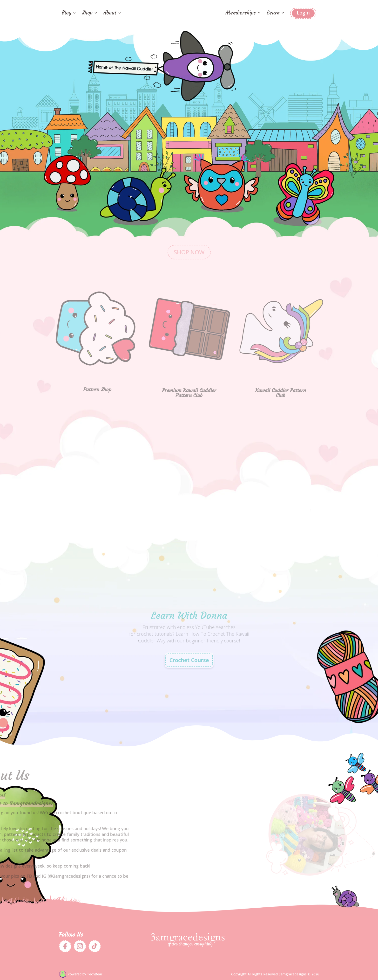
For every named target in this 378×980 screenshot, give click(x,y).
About (109, 13)
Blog (66, 13)
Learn (273, 13)
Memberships (240, 13)
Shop (87, 13)
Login (303, 12)
